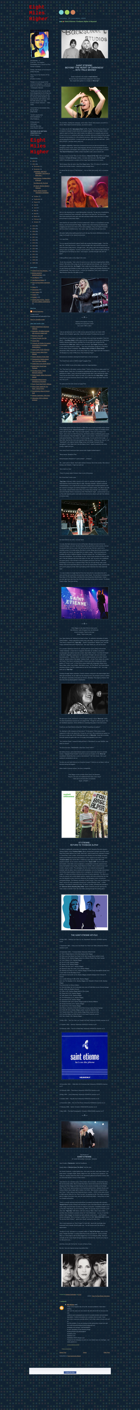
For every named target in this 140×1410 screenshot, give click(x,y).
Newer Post (63, 1352)
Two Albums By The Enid (41, 183)
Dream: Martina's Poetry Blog (40, 356)
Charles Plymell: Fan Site (39, 338)
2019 (34, 231)
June (35, 207)
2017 (34, 237)
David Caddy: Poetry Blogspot (40, 349)
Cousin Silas (35, 340)
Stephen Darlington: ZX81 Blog (41, 395)
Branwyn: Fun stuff (37, 335)
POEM (34, 294)
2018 (34, 234)
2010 (34, 257)
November (37, 169)
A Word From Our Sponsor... (40, 270)
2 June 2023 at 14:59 (73, 1344)
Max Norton (70, 1304)
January (36, 222)
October (36, 196)
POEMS (34, 297)
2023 (34, 161)
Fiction (34, 287)
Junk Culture (35, 292)
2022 (34, 164)
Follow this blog (70, 1372)
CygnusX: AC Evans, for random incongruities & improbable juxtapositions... (41, 345)
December (37, 166)
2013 (34, 248)
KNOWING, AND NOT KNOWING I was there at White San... (42, 173)
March (36, 216)
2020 (34, 228)
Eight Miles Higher (38, 13)
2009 (34, 260)
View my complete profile (37, 319)
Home (85, 1352)
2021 (34, 226)
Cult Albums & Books (38, 280)
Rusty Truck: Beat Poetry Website (41, 384)
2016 (34, 240)
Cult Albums (35, 277)
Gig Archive (35, 289)
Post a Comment (66, 1348)
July (35, 205)
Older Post (107, 1352)
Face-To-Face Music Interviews (101, 1296)
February (36, 219)
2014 (34, 245)
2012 (34, 251)
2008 (34, 263)
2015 (34, 243)
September (37, 199)
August (36, 202)
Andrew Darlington (38, 311)
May (35, 210)
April (35, 213)
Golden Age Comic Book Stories (41, 363)
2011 (34, 254)
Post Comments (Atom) (74, 1356)
